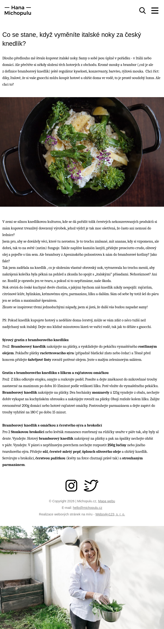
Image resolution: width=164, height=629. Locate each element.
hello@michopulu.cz (87, 508)
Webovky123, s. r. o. (110, 514)
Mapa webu (106, 501)
